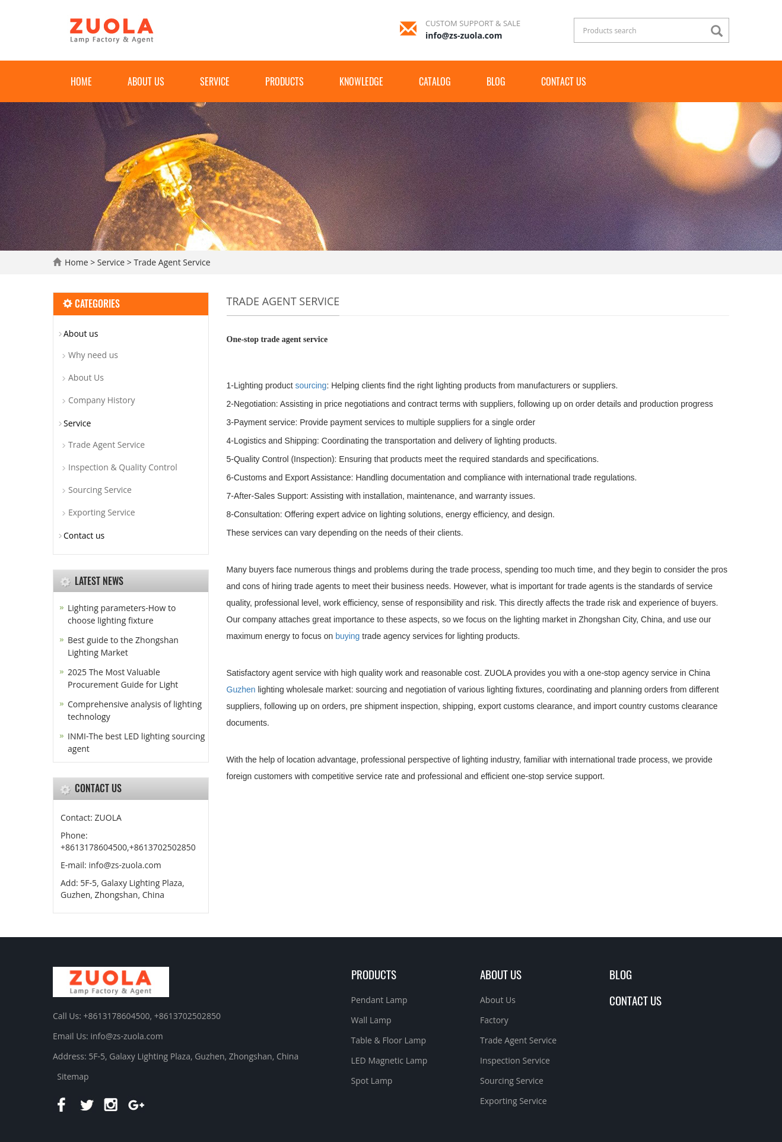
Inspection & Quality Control (122, 467)
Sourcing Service (100, 489)
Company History (101, 400)
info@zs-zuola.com (463, 35)
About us (146, 81)
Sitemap (72, 1076)
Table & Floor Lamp (389, 1040)
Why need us (93, 354)
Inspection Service (515, 1060)
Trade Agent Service (171, 262)
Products (284, 81)
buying (347, 636)
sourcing (310, 385)
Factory (494, 1020)
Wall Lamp (371, 1020)
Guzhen (241, 689)
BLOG (620, 974)
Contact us (563, 81)
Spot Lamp (372, 1080)
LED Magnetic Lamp (389, 1060)
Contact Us (635, 1000)
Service (215, 81)
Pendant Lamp (379, 999)
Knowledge (361, 81)
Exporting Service (101, 512)
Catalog (435, 81)
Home (81, 81)
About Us (86, 377)
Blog (496, 81)
